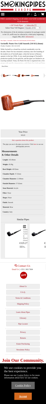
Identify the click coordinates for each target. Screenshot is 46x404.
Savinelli (24, 226)
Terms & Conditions (23, 298)
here (35, 144)
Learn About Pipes (23, 312)
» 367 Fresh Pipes (16, 25)
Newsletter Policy (23, 350)
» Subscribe (30, 25)
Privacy (23, 332)
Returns (23, 338)
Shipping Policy (23, 304)
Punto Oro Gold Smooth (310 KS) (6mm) (24, 40)
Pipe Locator (23, 324)
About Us (23, 286)
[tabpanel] (16, 240)
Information (30, 37)
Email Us (15, 269)
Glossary (23, 318)
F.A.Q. (23, 292)
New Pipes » (4, 40)
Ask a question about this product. (23, 140)
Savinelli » (10, 40)
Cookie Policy (23, 375)
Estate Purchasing (23, 344)
